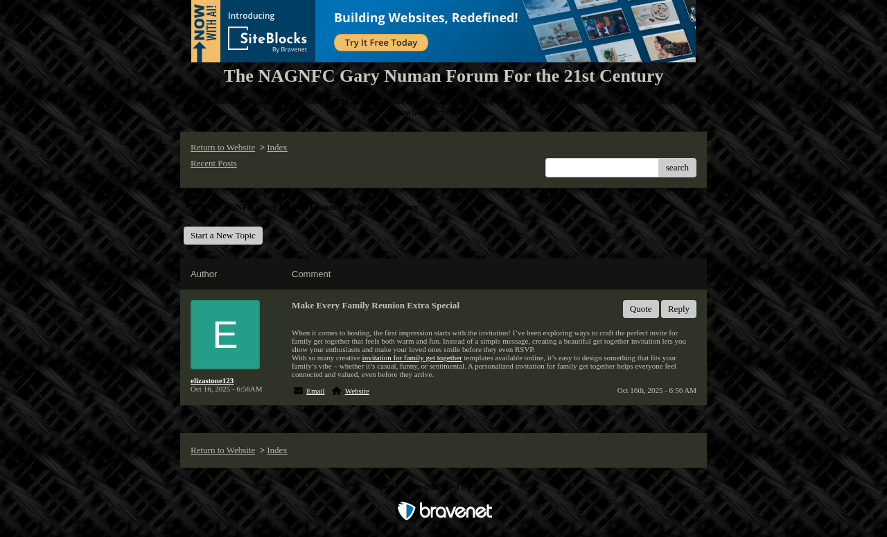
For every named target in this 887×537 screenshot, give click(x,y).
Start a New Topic (223, 235)
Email (315, 391)
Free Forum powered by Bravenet (443, 487)
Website (357, 391)
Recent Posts (214, 163)
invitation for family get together (412, 357)
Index (277, 147)
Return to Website (223, 147)
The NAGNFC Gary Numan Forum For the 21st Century (301, 207)
